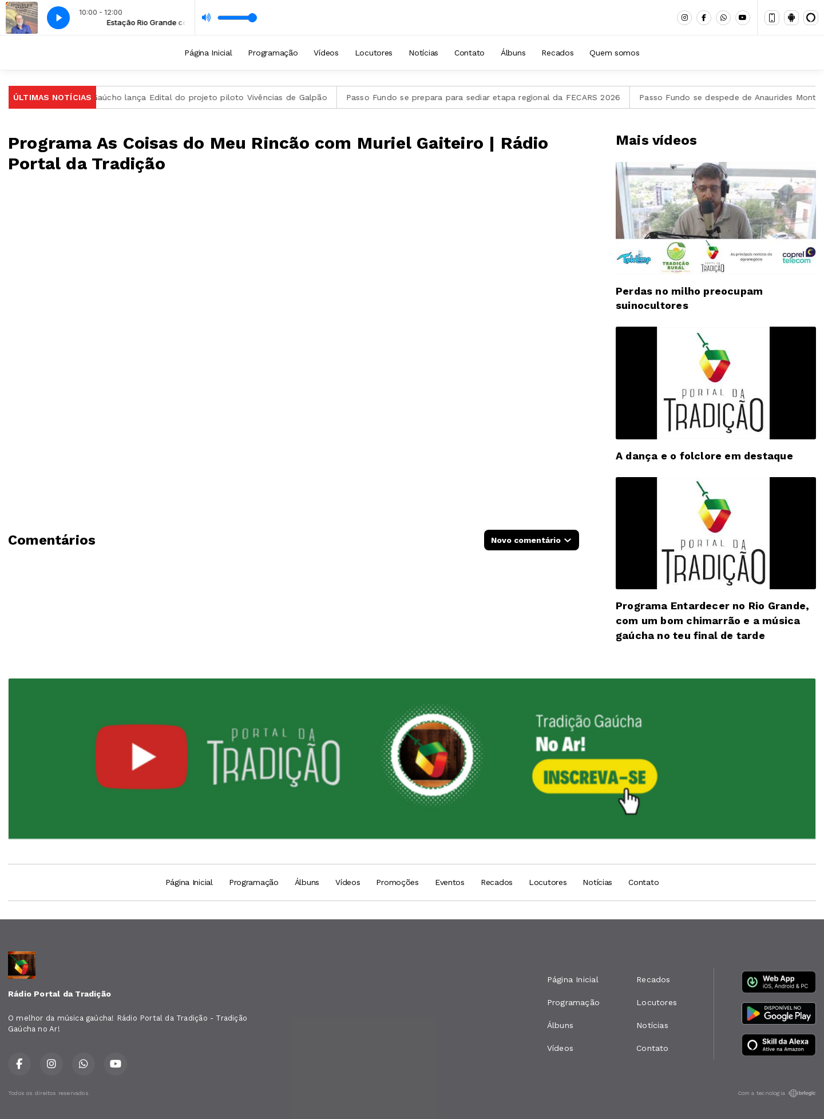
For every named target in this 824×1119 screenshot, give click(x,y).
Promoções (397, 882)
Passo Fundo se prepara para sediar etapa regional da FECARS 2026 (489, 97)
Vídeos (326, 52)
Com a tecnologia (777, 1093)
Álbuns (513, 52)
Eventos (450, 882)
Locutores (374, 52)
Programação (273, 52)
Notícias (423, 52)
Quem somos (614, 52)
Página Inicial (208, 52)
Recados (557, 52)
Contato (469, 52)
